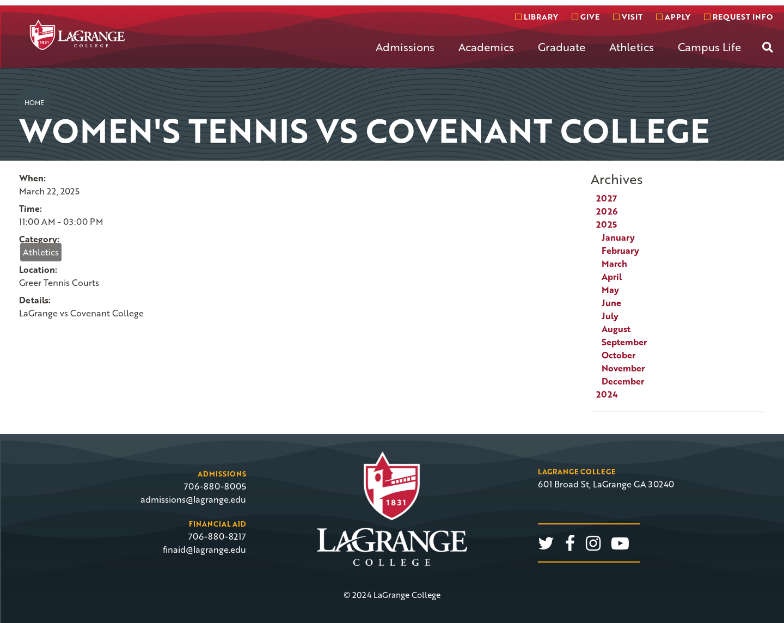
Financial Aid (217, 523)
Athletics (631, 47)
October (618, 355)
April (612, 276)
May (610, 289)
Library (536, 16)
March (614, 263)
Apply (673, 16)
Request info (738, 16)
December (623, 381)
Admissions (405, 47)
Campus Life (709, 47)
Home (34, 102)
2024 (607, 394)
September (624, 342)
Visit (627, 16)
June (611, 302)
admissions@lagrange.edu (193, 499)
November (623, 368)
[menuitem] (405, 55)
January (618, 237)
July (610, 315)
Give (585, 16)
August (616, 328)
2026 (606, 211)
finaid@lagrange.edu (204, 549)
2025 (606, 224)
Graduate (561, 47)
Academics (486, 47)
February (620, 250)
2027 (606, 198)
